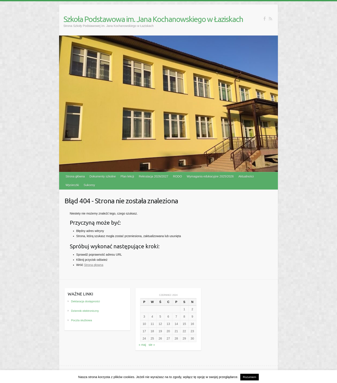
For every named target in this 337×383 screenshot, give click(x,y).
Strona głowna (93, 265)
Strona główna (75, 176)
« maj (142, 344)
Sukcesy (89, 185)
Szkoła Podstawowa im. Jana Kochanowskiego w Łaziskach (153, 19)
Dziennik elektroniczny (85, 310)
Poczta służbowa (81, 320)
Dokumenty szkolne (103, 176)
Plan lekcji (127, 176)
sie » (152, 344)
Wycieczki (72, 185)
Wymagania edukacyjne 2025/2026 (210, 176)
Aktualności (246, 176)
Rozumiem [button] (249, 377)
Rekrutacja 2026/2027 (153, 176)
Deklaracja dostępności (85, 301)
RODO (177, 176)
